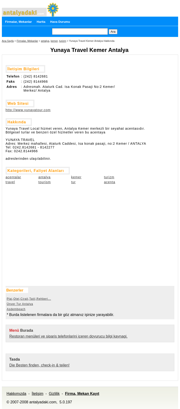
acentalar (13, 177)
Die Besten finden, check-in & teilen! (39, 365)
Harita (41, 21)
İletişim (37, 394)
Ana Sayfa (8, 40)
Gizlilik (54, 394)
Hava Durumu (60, 21)
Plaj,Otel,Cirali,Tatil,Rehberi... (29, 298)
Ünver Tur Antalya (20, 304)
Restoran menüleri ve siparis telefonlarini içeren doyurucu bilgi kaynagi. (68, 336)
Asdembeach (16, 309)
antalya (45, 40)
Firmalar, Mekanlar (18, 21)
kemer (54, 40)
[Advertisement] (29, 215)
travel (10, 182)
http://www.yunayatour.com (28, 110)
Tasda (14, 359)
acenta (109, 182)
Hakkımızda (16, 394)
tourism (44, 182)
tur (73, 182)
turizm (62, 40)
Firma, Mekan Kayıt (82, 394)
